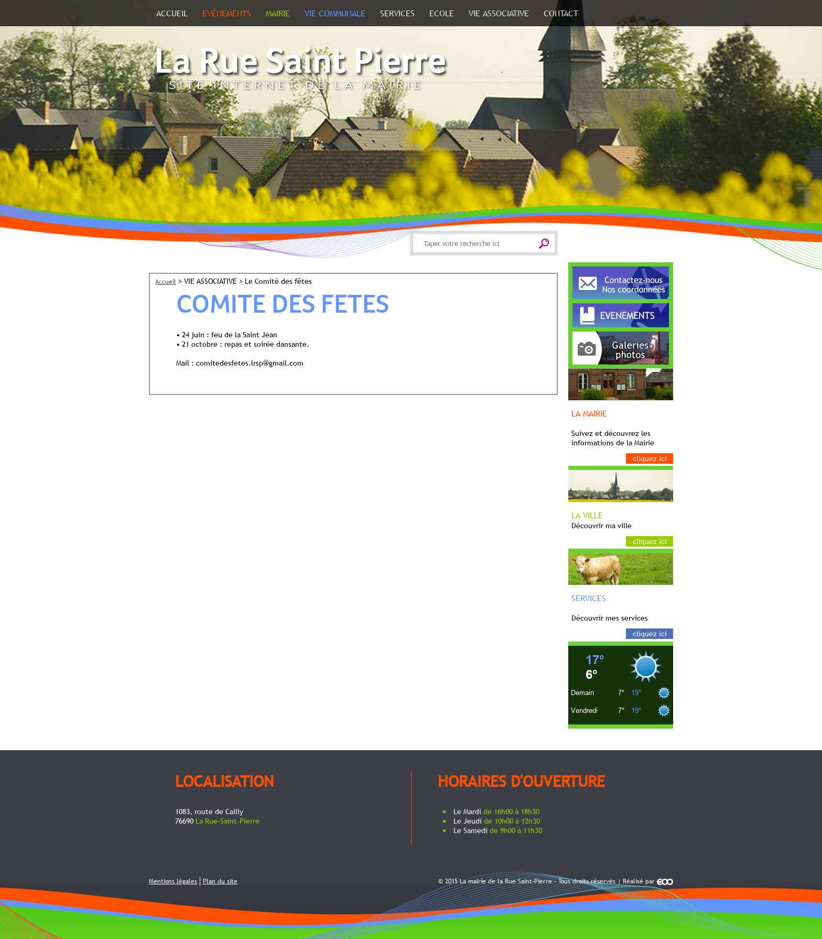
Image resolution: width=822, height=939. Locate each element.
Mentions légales (173, 881)
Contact (561, 13)
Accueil (172, 13)
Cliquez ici (650, 458)
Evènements (226, 13)
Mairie (278, 13)
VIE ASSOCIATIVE (499, 13)
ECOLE (441, 13)
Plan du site (220, 881)
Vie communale (335, 13)
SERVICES (397, 13)
